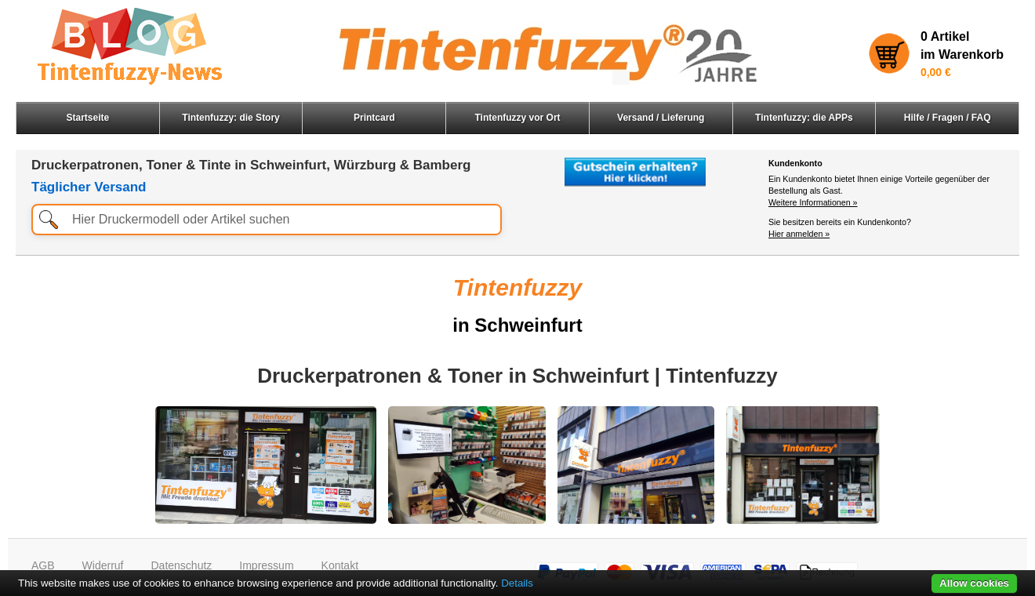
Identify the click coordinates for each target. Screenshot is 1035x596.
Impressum (266, 565)
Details (517, 583)
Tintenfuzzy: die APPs (804, 117)
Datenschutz (181, 565)
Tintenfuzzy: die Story (230, 117)
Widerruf (103, 565)
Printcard (374, 117)
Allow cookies (974, 583)
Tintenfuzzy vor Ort (517, 117)
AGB (43, 565)
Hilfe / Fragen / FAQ (947, 117)
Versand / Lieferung (660, 117)
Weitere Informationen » (813, 202)
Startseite (88, 117)
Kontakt (339, 565)
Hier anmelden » (799, 233)
